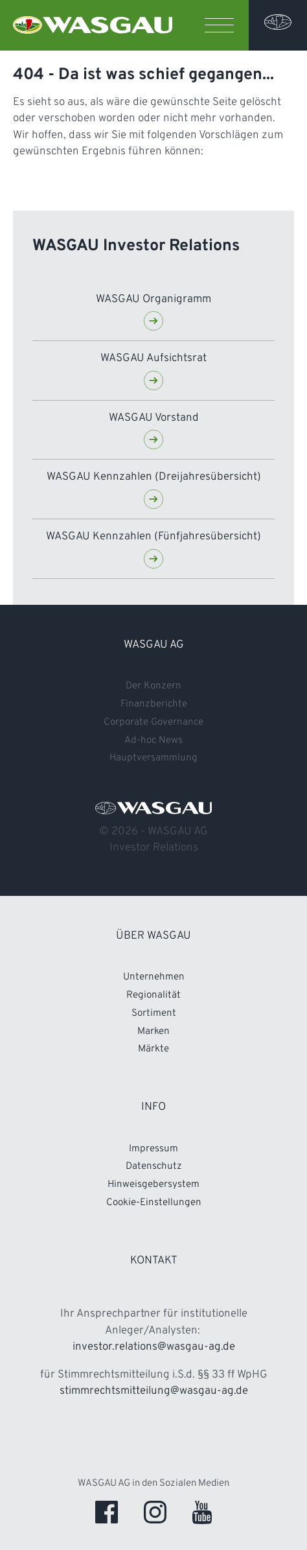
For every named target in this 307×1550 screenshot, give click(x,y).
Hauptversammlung (153, 758)
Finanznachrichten (61, 1412)
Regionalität (153, 995)
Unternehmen (154, 977)
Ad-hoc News (153, 740)
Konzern (35, 1368)
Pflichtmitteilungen (63, 1501)
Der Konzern (153, 686)
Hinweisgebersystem (153, 1185)
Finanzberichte (153, 704)
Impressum (153, 1149)
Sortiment (153, 1013)
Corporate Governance (72, 1457)
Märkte (153, 1049)
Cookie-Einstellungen (153, 1203)
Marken (153, 1032)
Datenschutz (154, 1166)
